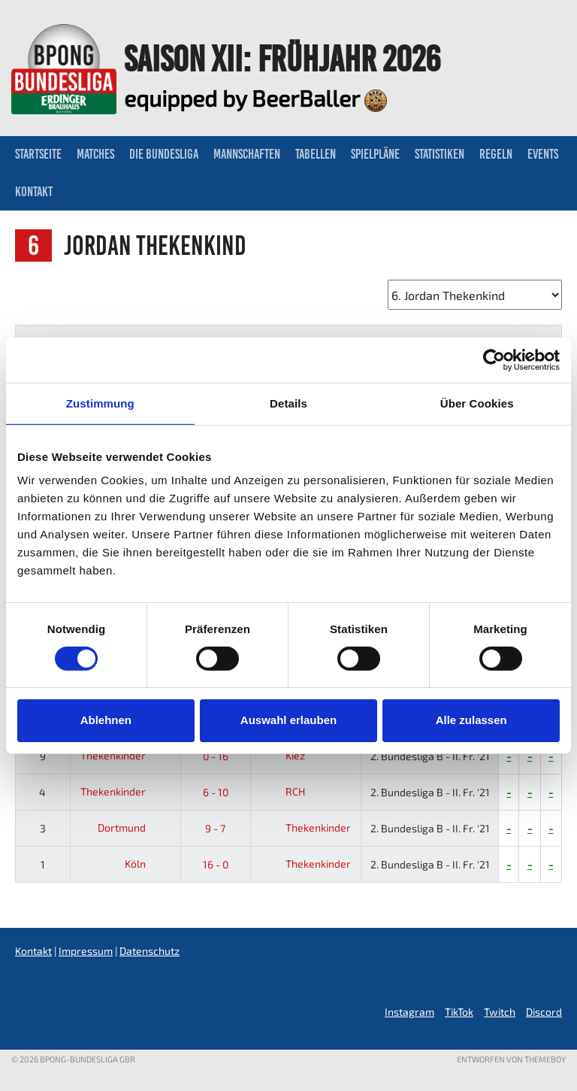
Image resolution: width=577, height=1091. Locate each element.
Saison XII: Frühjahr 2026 (282, 58)
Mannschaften (246, 154)
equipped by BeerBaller (255, 97)
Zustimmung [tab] (100, 402)
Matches (95, 154)
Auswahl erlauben (288, 720)
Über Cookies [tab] (477, 402)
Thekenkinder (124, 755)
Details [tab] (288, 402)
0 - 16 (215, 756)
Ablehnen (105, 720)
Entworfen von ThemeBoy (511, 1059)
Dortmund (133, 827)
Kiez (281, 755)
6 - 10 (215, 792)
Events (542, 154)
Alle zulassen (471, 720)
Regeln (495, 154)
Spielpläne (375, 154)
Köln (147, 863)
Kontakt (34, 191)
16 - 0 (215, 864)
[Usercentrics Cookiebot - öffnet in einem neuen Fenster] (494, 359)
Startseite (38, 154)
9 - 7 (215, 828)
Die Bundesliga (163, 154)
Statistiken (439, 154)
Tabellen (315, 154)
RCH (281, 791)
